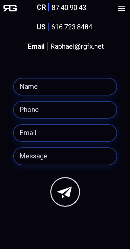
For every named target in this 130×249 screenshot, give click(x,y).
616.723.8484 (63, 27)
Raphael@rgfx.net (64, 46)
